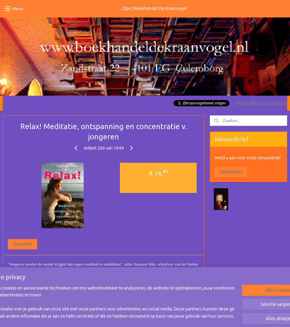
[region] (103, 302)
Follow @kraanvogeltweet (261, 102)
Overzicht (22, 244)
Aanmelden (231, 171)
